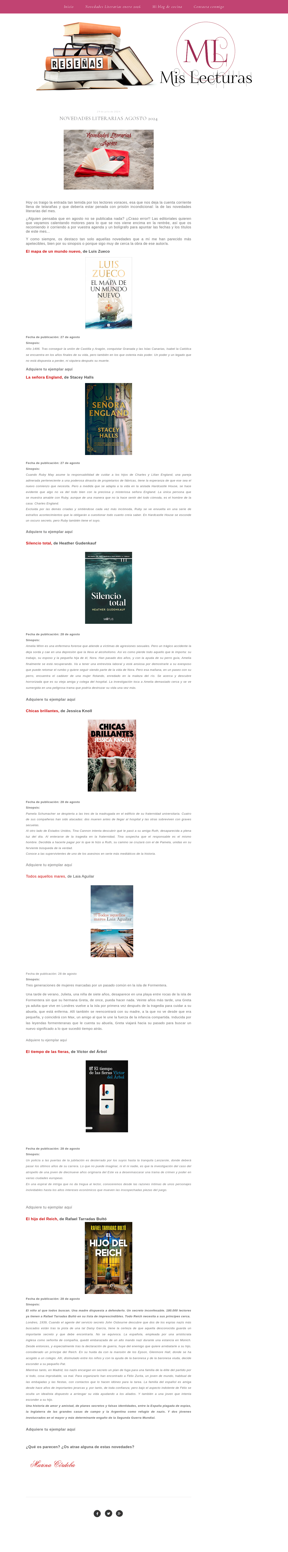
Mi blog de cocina (167, 6)
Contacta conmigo (209, 6)
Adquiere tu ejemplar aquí (49, 369)
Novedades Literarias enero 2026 (113, 6)
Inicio (69, 6)
